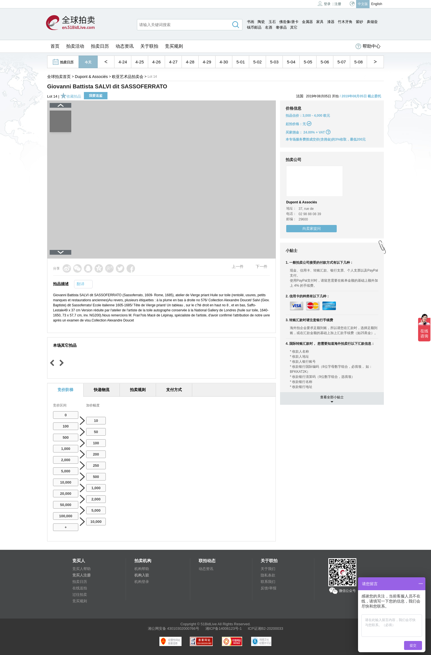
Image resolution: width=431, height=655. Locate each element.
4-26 (156, 61)
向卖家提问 (311, 228)
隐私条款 (268, 575)
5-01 (240, 61)
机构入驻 (141, 575)
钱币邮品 (254, 27)
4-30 (223, 61)
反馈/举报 (268, 588)
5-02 (257, 61)
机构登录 (141, 582)
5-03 (274, 61)
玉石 (272, 22)
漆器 (330, 22)
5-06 (324, 61)
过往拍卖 (79, 594)
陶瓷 (261, 22)
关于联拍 (149, 46)
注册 (337, 4)
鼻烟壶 (372, 22)
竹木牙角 (345, 22)
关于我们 (268, 569)
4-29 (207, 61)
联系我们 (268, 582)
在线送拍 (79, 588)
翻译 (80, 284)
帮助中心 (368, 46)
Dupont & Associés (91, 76)
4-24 (122, 61)
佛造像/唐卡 (289, 22)
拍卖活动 (75, 46)
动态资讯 (125, 46)
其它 (293, 27)
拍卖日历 (100, 46)
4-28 (190, 61)
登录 (324, 3)
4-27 (173, 61)
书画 (250, 22)
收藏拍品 (70, 96)
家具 (320, 22)
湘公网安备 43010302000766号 (173, 628)
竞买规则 (174, 46)
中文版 (363, 4)
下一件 (261, 266)
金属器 (307, 22)
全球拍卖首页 (59, 76)
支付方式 (174, 389)
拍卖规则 (138, 389)
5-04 (291, 61)
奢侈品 (281, 27)
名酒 (268, 27)
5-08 (358, 61)
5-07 (341, 61)
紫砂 (359, 22)
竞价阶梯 (65, 389)
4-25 (139, 61)
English (376, 4)
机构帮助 (141, 569)
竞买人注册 (81, 575)
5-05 (308, 61)
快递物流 (101, 389)
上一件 (238, 266)
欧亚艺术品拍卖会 (127, 76)
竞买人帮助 (81, 569)
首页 (55, 46)
